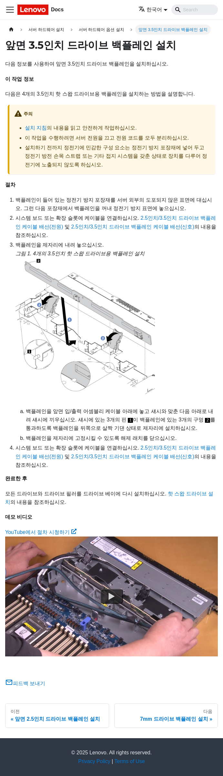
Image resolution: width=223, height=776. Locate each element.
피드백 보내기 (25, 683)
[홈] (11, 30)
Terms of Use (130, 761)
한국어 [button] (150, 9)
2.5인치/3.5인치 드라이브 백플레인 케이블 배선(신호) (132, 226)
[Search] (194, 10)
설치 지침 (36, 128)
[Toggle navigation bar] (10, 10)
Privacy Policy (94, 761)
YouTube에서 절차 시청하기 (40, 532)
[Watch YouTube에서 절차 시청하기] (111, 596)
